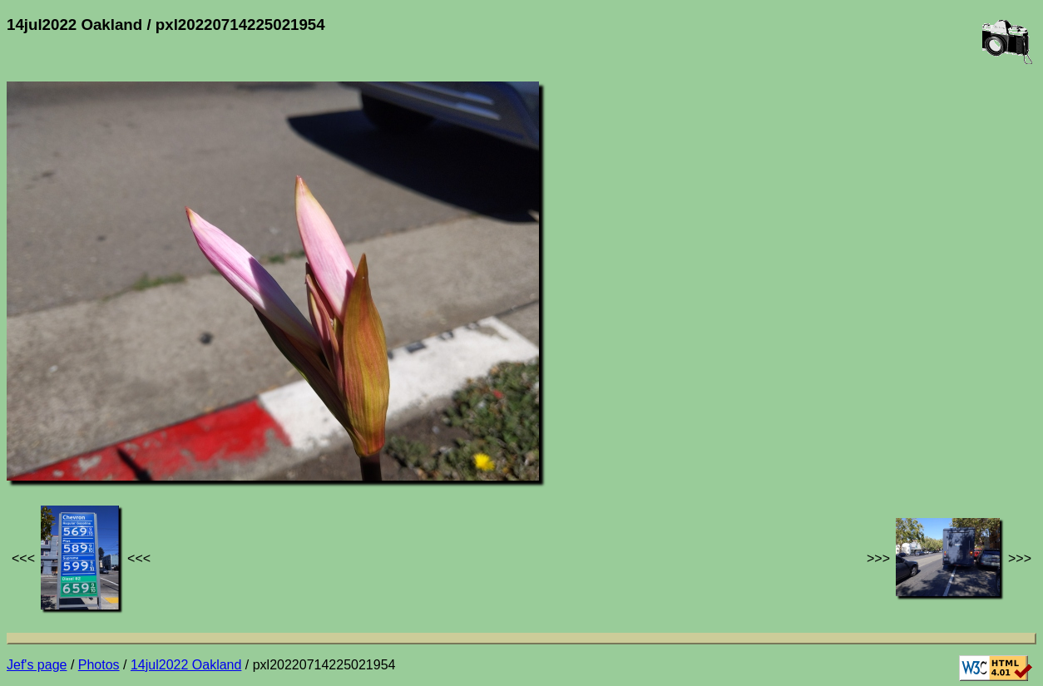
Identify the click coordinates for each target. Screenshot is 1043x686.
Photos (99, 665)
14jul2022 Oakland (186, 665)
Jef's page (37, 665)
